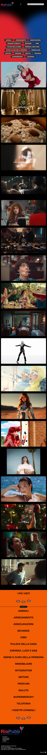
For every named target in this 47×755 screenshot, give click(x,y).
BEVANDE (28, 43)
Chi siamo (5, 736)
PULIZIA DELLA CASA (14, 47)
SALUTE (28, 53)
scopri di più (23, 606)
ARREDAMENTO (21, 40)
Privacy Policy (6, 738)
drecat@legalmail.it (22, 749)
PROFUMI (18, 53)
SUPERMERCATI (17, 56)
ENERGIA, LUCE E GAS (32, 47)
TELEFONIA (30, 56)
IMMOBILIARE (35, 50)
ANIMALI (8, 40)
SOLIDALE (38, 53)
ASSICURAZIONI (35, 40)
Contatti (4, 741)
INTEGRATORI (23, 670)
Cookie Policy (6, 739)
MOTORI (8, 53)
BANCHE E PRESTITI (14, 43)
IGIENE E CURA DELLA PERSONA (16, 50)
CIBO (37, 43)
